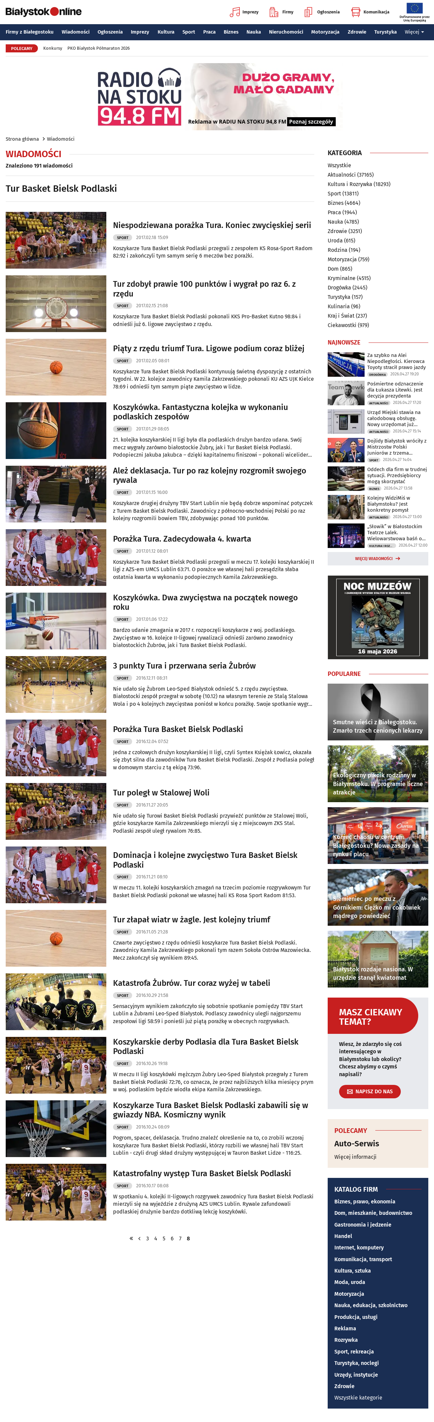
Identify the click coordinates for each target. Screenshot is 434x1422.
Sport (188, 32)
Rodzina (337, 250)
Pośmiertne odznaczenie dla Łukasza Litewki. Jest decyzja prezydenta (395, 390)
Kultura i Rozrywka (350, 184)
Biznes (231, 32)
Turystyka (385, 32)
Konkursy (52, 48)
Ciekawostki (342, 325)
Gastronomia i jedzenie (362, 1225)
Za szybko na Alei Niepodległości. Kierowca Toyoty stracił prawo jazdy (396, 361)
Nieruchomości (286, 32)
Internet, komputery (359, 1247)
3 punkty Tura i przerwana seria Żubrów (184, 666)
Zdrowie (357, 32)
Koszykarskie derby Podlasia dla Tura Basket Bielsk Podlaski (206, 1046)
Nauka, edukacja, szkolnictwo (371, 1305)
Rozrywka (346, 1340)
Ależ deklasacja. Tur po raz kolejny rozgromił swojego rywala (209, 475)
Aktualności (342, 175)
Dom (333, 269)
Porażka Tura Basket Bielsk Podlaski (178, 729)
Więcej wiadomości (374, 558)
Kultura (166, 32)
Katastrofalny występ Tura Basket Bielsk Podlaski (202, 1173)
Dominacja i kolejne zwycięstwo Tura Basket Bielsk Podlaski (205, 860)
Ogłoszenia (322, 12)
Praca (209, 32)
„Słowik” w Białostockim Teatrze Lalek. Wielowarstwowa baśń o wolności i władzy (394, 532)
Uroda (335, 240)
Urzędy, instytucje (356, 1375)
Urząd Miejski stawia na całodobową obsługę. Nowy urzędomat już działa (394, 418)
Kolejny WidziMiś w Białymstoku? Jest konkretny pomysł (388, 504)
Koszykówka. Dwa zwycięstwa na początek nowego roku (205, 602)
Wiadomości (76, 32)
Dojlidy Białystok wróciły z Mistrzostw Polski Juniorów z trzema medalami (397, 447)
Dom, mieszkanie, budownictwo (373, 1213)
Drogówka (339, 287)
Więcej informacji (355, 1157)
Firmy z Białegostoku (30, 32)
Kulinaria (339, 306)
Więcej (414, 32)
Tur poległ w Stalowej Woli (161, 792)
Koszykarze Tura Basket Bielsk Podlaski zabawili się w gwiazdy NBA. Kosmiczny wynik (210, 1110)
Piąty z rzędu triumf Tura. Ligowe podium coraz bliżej (209, 348)
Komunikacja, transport (363, 1259)
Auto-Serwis (356, 1143)
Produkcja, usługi (356, 1317)
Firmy (281, 12)
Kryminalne (342, 278)
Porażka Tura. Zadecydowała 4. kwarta (182, 539)
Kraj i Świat (341, 316)
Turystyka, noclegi (356, 1363)
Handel (343, 1236)
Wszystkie (339, 165)
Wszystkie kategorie (358, 1397)
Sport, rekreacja (354, 1351)
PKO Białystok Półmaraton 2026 (98, 48)
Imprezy (244, 12)
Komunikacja (370, 12)
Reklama (345, 1328)
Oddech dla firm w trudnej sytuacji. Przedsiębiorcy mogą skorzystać (397, 475)
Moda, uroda (349, 1282)
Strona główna (22, 139)
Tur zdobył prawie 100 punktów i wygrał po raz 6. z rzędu (204, 289)
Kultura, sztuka (352, 1271)
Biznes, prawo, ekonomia (364, 1201)
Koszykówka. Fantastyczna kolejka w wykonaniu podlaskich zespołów (200, 412)
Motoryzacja (325, 32)
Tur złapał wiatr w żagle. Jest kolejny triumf (191, 919)
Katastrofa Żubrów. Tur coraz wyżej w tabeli (191, 983)
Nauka (254, 32)
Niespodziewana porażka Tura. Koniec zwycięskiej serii (212, 225)
